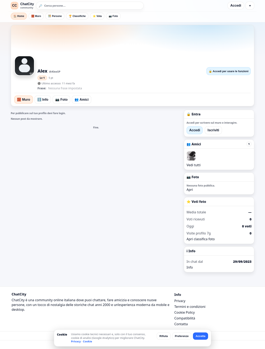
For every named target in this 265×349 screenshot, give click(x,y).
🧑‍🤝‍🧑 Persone (55, 16)
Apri (190, 189)
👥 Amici (81, 99)
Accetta (200, 336)
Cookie (87, 341)
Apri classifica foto (201, 239)
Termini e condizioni (189, 306)
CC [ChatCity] (14, 5)
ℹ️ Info (42, 99)
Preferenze (182, 336)
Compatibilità (184, 318)
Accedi (235, 5)
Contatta (181, 324)
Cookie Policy (184, 312)
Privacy (179, 301)
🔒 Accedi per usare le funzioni (228, 71)
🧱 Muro (36, 16)
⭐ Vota (97, 16)
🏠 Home (18, 16)
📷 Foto (113, 16)
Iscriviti (213, 130)
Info (190, 267)
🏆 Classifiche (77, 16)
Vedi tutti (194, 165)
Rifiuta (163, 336)
